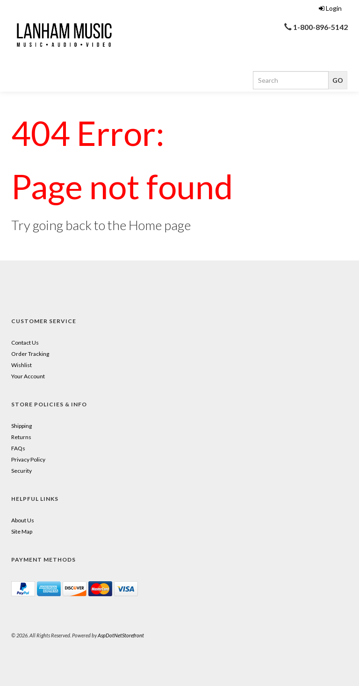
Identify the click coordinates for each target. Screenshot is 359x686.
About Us (22, 520)
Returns (21, 436)
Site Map (21, 531)
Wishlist (21, 364)
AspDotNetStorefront (121, 635)
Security (21, 470)
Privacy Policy (28, 459)
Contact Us (25, 342)
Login (330, 8)
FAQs (18, 448)
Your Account (28, 376)
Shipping (21, 425)
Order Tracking (30, 353)
